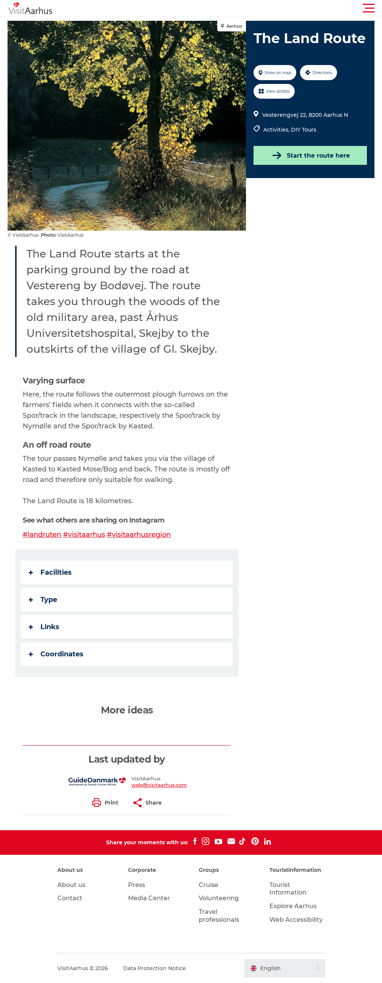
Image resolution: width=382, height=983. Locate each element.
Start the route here (310, 155)
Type (43, 599)
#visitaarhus (84, 534)
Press (136, 884)
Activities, (277, 129)
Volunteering (219, 898)
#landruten (42, 534)
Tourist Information (287, 888)
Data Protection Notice (154, 968)
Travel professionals (219, 915)
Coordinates (56, 654)
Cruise (208, 884)
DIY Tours (303, 129)
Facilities (50, 572)
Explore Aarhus (293, 906)
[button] (225, 8)
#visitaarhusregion (139, 534)
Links (44, 627)
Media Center (149, 898)
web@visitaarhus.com (159, 785)
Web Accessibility (296, 919)
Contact (69, 898)
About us (71, 884)
